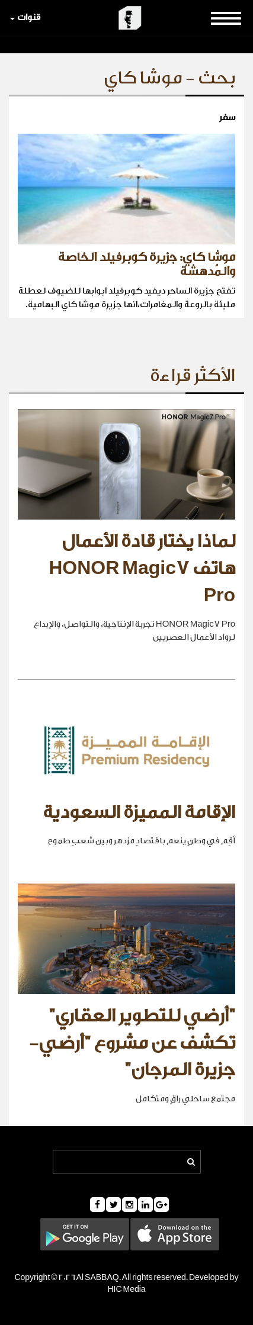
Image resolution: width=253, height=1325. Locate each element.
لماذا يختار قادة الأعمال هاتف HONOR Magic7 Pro (142, 568)
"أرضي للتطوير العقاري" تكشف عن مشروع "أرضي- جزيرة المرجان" (132, 1043)
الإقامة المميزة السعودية (139, 812)
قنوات (25, 17)
